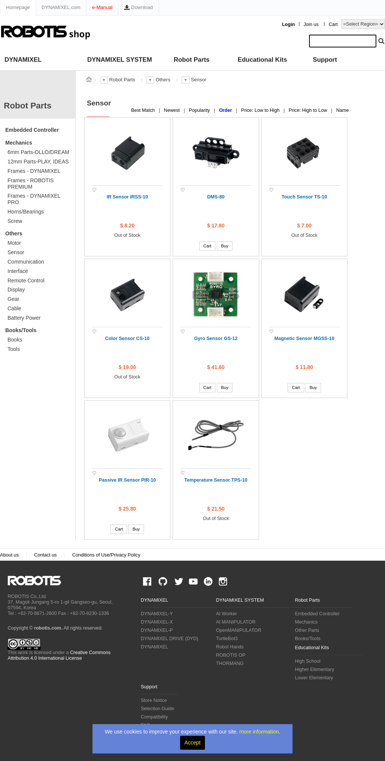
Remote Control (26, 281)
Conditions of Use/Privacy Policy (106, 555)
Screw (15, 221)
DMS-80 (215, 197)
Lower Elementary (314, 677)
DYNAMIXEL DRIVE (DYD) (169, 638)
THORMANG (229, 663)
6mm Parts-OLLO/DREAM (38, 152)
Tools (14, 349)
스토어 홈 (88, 79)
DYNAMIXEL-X (157, 622)
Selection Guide (157, 708)
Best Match (143, 110)
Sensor (16, 252)
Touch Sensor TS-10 (304, 197)
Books (15, 340)
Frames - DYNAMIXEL (34, 171)
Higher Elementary (314, 669)
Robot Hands (230, 647)
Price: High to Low (309, 110)
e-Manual (102, 7)
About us (9, 555)
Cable (14, 308)
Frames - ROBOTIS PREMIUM (31, 183)
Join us (310, 24)
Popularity (200, 110)
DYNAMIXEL (23, 59)
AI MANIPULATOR (235, 622)
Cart (333, 24)
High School (307, 661)
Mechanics (18, 143)
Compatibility (154, 717)
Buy (225, 246)
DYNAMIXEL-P (157, 630)
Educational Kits (262, 59)
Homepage (18, 7)
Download (138, 7)
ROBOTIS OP (230, 655)
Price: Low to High (261, 110)
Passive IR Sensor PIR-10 (127, 480)
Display (16, 290)
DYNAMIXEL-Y (157, 613)
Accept (193, 743)
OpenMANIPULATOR (238, 630)
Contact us (45, 555)
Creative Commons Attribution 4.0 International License (59, 655)
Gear (13, 299)
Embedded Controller (32, 130)
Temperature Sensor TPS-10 (215, 480)
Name (342, 110)
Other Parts (307, 630)
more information (259, 732)
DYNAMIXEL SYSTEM (119, 59)
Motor (14, 243)
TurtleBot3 (227, 638)
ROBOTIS (37, 580)
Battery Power (24, 318)
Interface (18, 271)
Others (13, 233)
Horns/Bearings (26, 212)
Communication (26, 262)
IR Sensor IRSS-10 (127, 197)
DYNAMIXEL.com (61, 7)
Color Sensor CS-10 (127, 338)
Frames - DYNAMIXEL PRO (34, 199)
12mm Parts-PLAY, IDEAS (38, 162)
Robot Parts (191, 59)
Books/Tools (20, 330)
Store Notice (154, 700)
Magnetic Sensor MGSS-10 (304, 338)
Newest (172, 110)
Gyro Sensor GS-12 (215, 338)
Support (325, 59)
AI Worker (226, 613)
